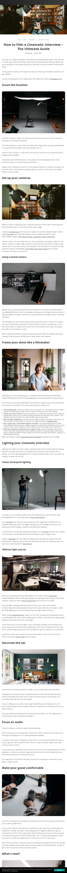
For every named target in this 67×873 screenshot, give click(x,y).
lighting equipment (28, 601)
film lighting (27, 544)
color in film (20, 637)
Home (19, 39)
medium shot (52, 421)
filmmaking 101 (56, 79)
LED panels (53, 596)
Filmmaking (32, 39)
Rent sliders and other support (37, 249)
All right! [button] (59, 870)
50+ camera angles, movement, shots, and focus (37, 237)
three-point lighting (37, 517)
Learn (25, 39)
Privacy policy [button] (14, 871)
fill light (45, 532)
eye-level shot (14, 232)
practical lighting (17, 615)
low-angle (10, 234)
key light (9, 522)
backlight (12, 539)
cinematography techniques (31, 437)
